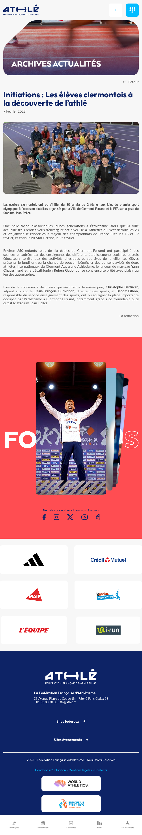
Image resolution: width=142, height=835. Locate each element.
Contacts (100, 770)
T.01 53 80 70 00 (45, 702)
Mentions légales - (81, 770)
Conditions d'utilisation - (52, 770)
